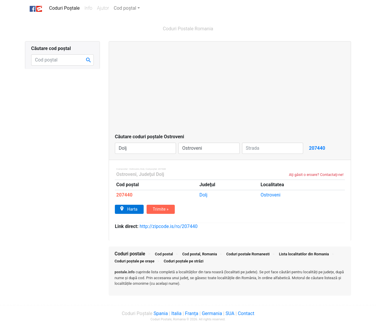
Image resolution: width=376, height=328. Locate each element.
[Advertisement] (230, 89)
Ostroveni (126, 174)
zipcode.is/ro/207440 (168, 226)
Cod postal (164, 254)
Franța (191, 313)
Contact (246, 313)
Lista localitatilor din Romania (304, 254)
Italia (176, 313)
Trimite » (161, 209)
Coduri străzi (183, 261)
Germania (212, 313)
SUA (230, 313)
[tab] (230, 280)
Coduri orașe (135, 261)
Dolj (203, 195)
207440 (124, 195)
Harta (128, 209)
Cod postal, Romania (199, 254)
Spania (161, 313)
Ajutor (103, 8)
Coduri (248, 254)
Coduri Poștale (65, 8)
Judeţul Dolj (151, 174)
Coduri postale (130, 254)
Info (89, 8)
